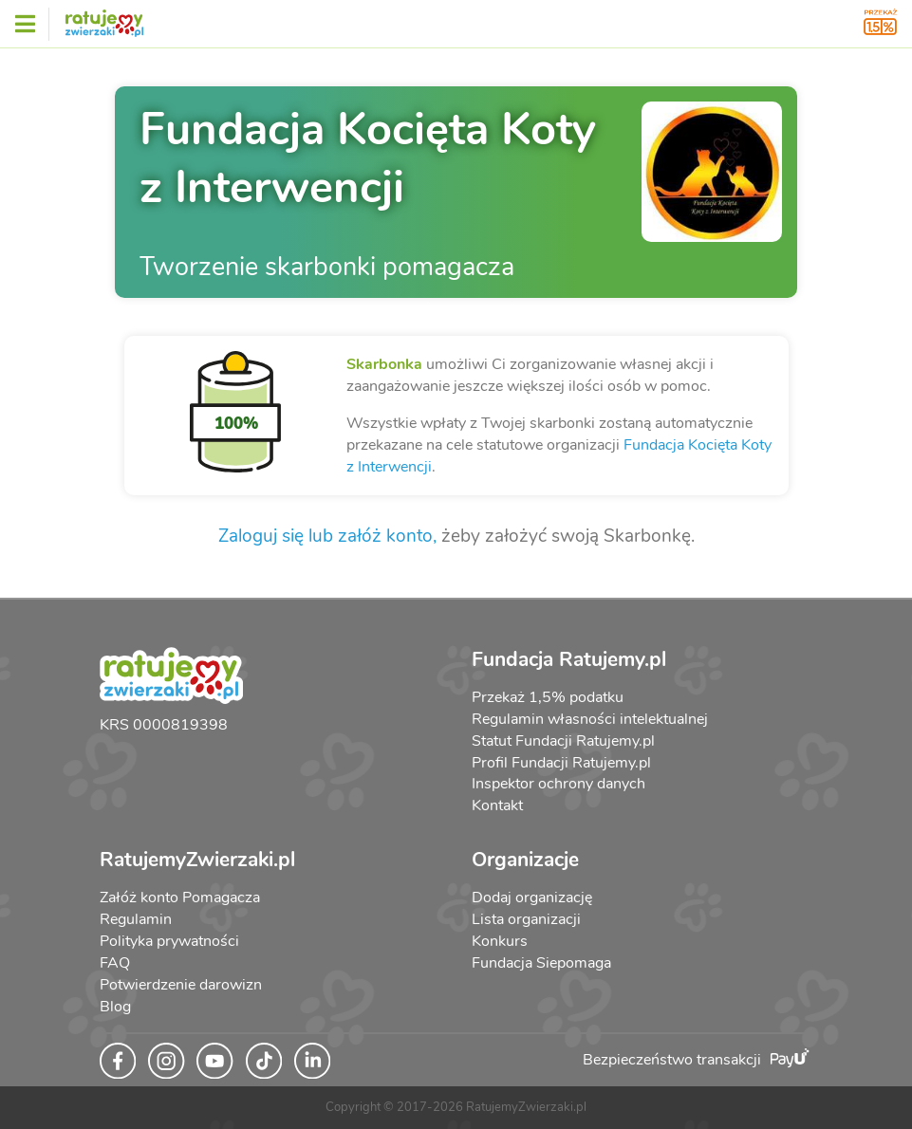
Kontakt (497, 805)
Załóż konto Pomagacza (180, 897)
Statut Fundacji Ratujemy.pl (563, 741)
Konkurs (500, 941)
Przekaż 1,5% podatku (548, 697)
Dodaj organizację (532, 897)
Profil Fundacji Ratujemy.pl (561, 762)
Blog (115, 1006)
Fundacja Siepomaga (541, 963)
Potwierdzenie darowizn (181, 984)
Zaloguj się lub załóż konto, (327, 536)
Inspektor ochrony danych (558, 783)
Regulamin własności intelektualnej (590, 719)
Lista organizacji (526, 919)
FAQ (115, 963)
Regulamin (136, 919)
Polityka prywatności (169, 941)
